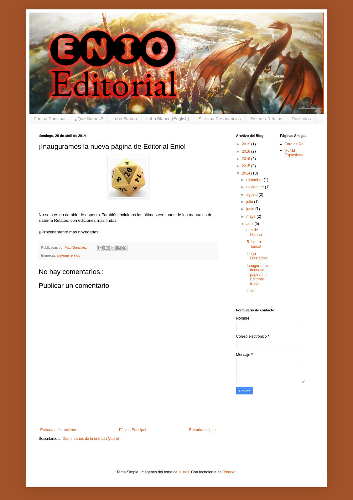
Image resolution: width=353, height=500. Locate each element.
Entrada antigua (202, 430)
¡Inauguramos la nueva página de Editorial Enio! (256, 274)
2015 (246, 166)
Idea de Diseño (253, 232)
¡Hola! (250, 291)
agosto (252, 194)
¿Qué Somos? (89, 118)
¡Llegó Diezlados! (256, 256)
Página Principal (49, 118)
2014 (246, 173)
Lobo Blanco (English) (167, 118)
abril (250, 223)
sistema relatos (68, 255)
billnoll (184, 472)
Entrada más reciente (58, 430)
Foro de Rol (294, 144)
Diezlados (301, 118)
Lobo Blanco (124, 118)
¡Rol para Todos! (253, 244)
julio (250, 202)
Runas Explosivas (294, 152)
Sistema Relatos (266, 118)
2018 (246, 151)
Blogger (229, 472)
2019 (246, 144)
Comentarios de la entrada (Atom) (91, 438)
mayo (251, 216)
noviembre (255, 187)
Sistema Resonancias (220, 118)
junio (250, 209)
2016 (246, 159)
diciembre (254, 180)
